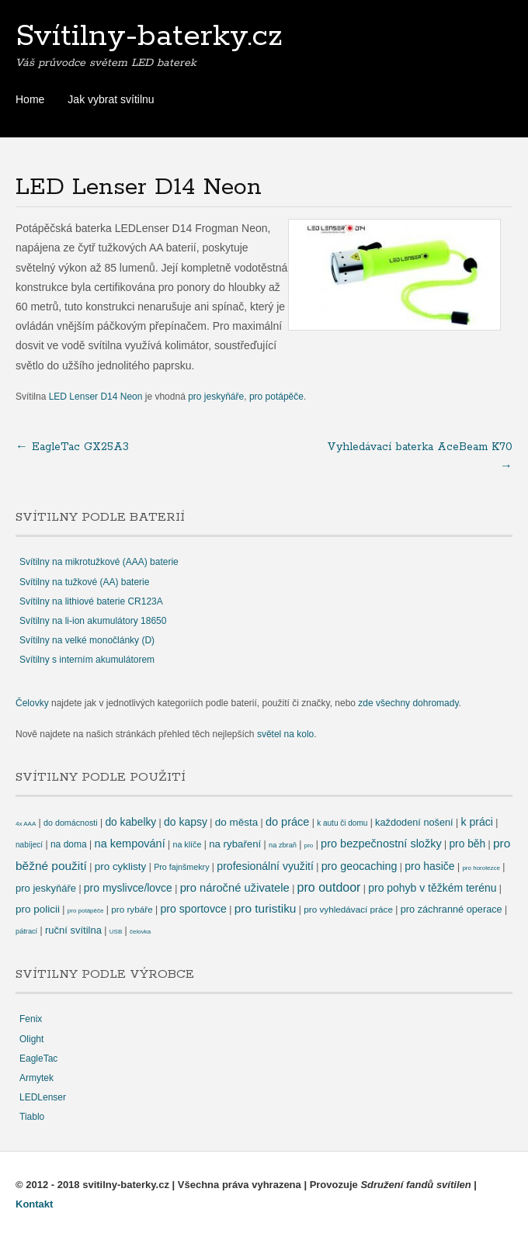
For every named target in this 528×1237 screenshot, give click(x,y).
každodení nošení (414, 822)
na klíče (186, 844)
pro (309, 845)
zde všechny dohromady (408, 703)
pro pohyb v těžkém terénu (432, 888)
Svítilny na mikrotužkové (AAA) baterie (99, 561)
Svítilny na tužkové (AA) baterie (84, 582)
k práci (476, 822)
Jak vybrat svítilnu (111, 99)
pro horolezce (480, 868)
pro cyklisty (121, 866)
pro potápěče (276, 396)
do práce (287, 822)
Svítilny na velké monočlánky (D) (87, 640)
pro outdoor (329, 887)
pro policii (38, 909)
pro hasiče (429, 866)
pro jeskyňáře (216, 396)
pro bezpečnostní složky (381, 843)
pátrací (26, 931)
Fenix (30, 1019)
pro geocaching (359, 866)
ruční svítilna (73, 930)
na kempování (130, 843)
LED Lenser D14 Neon (96, 396)
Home (30, 99)
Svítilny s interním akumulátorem (87, 659)
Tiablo (31, 1116)
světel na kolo (285, 734)
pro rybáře (131, 909)
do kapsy (185, 822)
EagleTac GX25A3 (72, 447)
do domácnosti (70, 822)
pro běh (467, 844)
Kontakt (34, 1204)
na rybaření (235, 844)
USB (115, 931)
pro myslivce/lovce (128, 888)
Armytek (36, 1077)
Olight (31, 1039)
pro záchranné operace (451, 909)
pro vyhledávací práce (348, 909)
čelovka (140, 931)
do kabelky (130, 822)
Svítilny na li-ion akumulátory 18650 (92, 620)
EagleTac (38, 1058)
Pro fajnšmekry (181, 866)
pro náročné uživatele (235, 888)
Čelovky (32, 703)
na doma (68, 844)
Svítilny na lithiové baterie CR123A (91, 601)
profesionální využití (265, 866)
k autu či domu (342, 823)
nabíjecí (29, 844)
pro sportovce (193, 909)
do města (236, 822)
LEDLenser (42, 1097)
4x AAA (26, 823)
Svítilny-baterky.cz (149, 36)
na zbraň (283, 845)
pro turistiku (265, 908)
